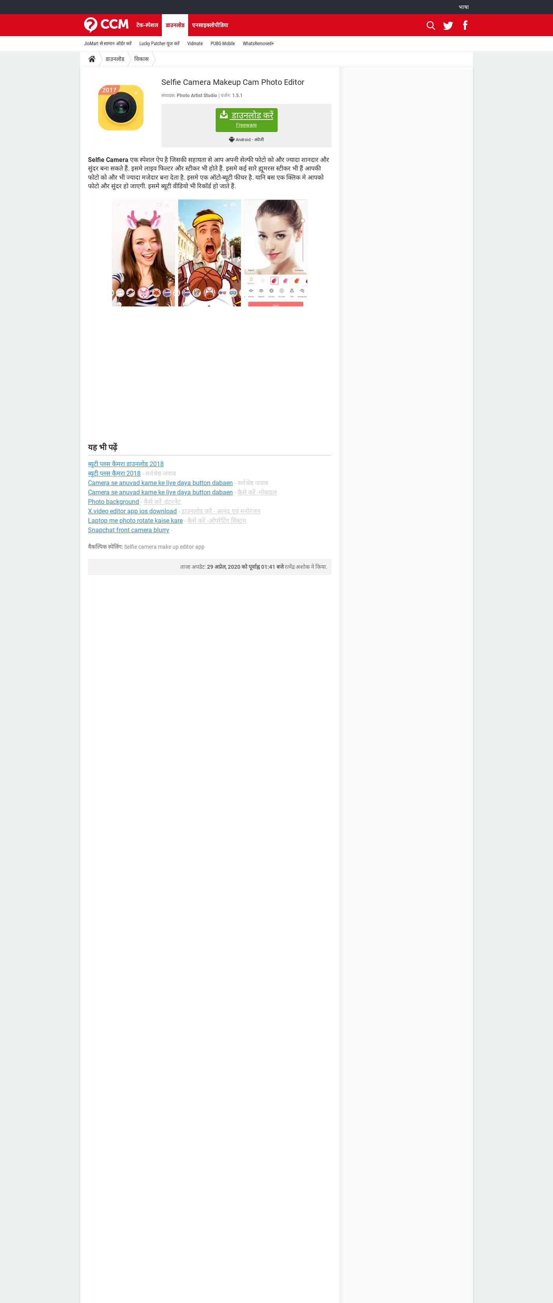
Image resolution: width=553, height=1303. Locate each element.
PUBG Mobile (223, 43)
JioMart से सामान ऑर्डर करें (108, 43)
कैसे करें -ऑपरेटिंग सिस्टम (216, 520)
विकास (141, 59)
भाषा (464, 7)
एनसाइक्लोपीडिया (210, 25)
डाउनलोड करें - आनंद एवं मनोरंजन (220, 511)
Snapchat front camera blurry (128, 530)
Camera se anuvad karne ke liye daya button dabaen (160, 492)
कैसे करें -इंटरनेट (162, 501)
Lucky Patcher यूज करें (159, 43)
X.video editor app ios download (132, 511)
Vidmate (195, 43)
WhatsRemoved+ (258, 43)
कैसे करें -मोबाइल (257, 492)
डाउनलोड (175, 25)
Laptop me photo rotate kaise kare (135, 520)
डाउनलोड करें (246, 119)
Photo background (113, 501)
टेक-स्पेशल (147, 25)
